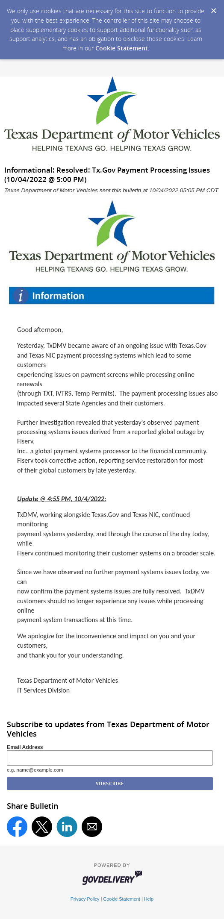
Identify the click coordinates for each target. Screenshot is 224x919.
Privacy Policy (85, 898)
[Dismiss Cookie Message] (213, 8)
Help (148, 898)
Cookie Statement (121, 48)
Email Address (25, 747)
